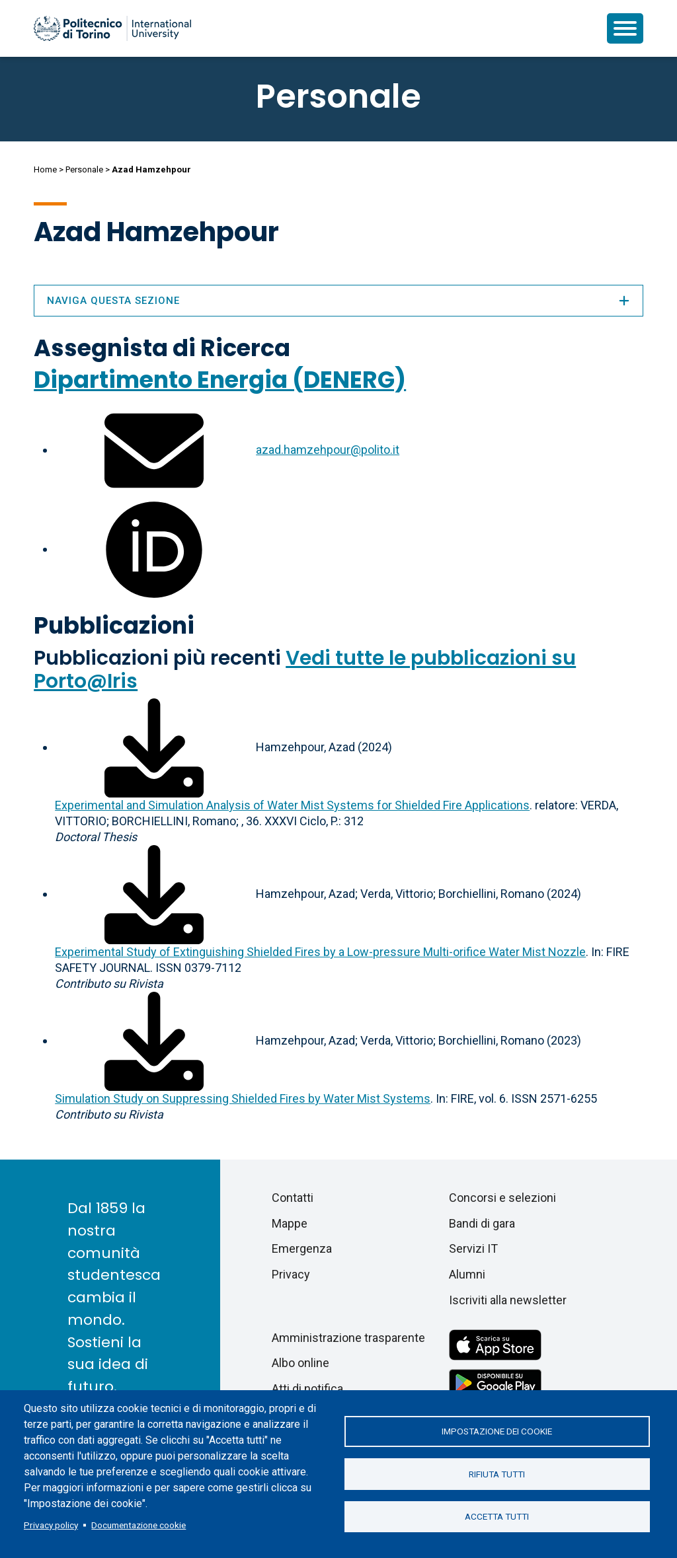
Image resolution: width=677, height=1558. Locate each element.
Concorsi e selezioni (502, 1198)
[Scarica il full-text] (154, 747)
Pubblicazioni (114, 625)
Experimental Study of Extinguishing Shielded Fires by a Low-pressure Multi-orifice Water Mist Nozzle (320, 952)
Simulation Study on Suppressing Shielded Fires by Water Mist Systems (242, 1098)
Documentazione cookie (138, 1525)
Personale (84, 169)
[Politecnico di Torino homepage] (112, 28)
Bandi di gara (482, 1223)
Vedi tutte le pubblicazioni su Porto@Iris (305, 669)
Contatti (292, 1198)
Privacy (291, 1274)
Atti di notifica (307, 1388)
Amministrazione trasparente (348, 1338)
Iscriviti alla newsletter (508, 1300)
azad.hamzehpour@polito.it (327, 450)
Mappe (289, 1223)
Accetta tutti (497, 1517)
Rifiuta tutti (497, 1474)
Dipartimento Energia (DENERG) (220, 379)
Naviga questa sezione (338, 301)
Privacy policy (51, 1525)
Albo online (300, 1363)
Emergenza (302, 1248)
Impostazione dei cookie (497, 1431)
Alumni (467, 1274)
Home (45, 169)
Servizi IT (473, 1248)
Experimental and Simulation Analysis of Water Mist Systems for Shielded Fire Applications (292, 805)
